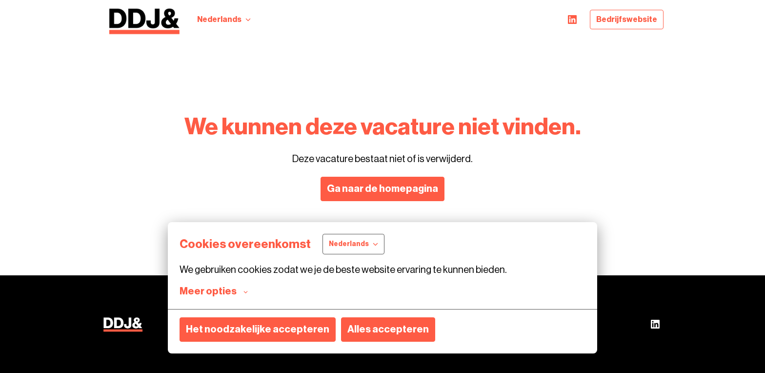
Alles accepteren (388, 329)
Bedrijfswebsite (626, 19)
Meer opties (214, 291)
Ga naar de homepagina (382, 189)
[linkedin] (572, 19)
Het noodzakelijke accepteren (257, 329)
